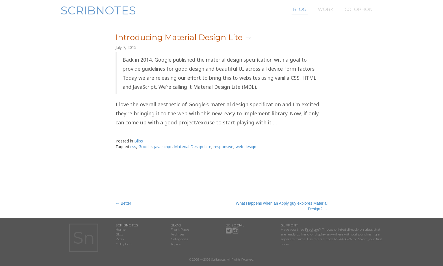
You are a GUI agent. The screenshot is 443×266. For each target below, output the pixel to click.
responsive (223, 146)
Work (325, 9)
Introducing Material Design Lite (179, 37)
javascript (163, 146)
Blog (300, 9)
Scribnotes (98, 10)
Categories (179, 239)
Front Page (180, 229)
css (133, 146)
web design (246, 146)
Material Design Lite (192, 146)
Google (145, 146)
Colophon (359, 9)
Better (123, 203)
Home (120, 229)
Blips (138, 141)
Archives (177, 234)
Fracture (312, 229)
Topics (176, 244)
